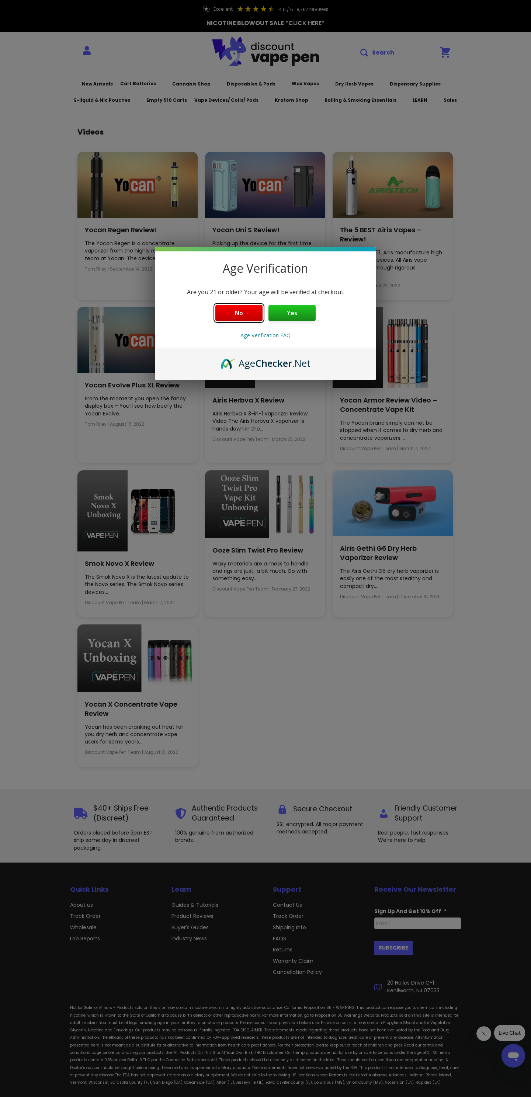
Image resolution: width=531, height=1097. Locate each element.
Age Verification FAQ (265, 335)
